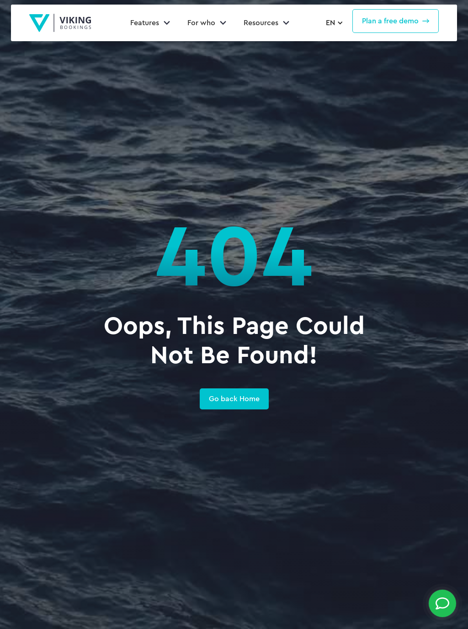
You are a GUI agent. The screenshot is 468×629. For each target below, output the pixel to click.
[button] (333, 23)
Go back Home (234, 398)
